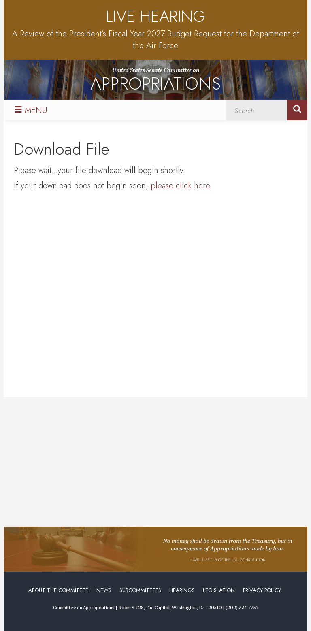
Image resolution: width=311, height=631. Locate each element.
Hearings (182, 590)
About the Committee (58, 590)
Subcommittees (140, 590)
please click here (180, 186)
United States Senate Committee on (155, 81)
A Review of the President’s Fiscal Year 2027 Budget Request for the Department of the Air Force (155, 39)
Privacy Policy (262, 590)
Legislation (219, 590)
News (103, 590)
